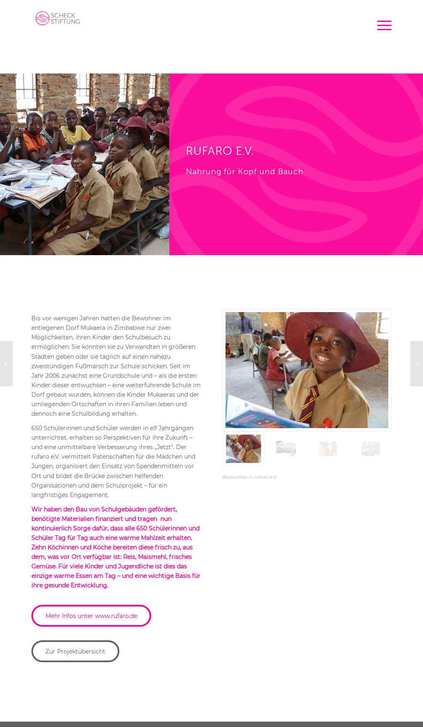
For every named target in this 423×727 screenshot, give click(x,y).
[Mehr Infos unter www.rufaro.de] (91, 616)
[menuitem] (382, 18)
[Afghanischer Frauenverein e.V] (6, 363)
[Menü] (382, 18)
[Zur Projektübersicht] (75, 651)
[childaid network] (416, 363)
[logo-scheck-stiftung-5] (56, 22)
